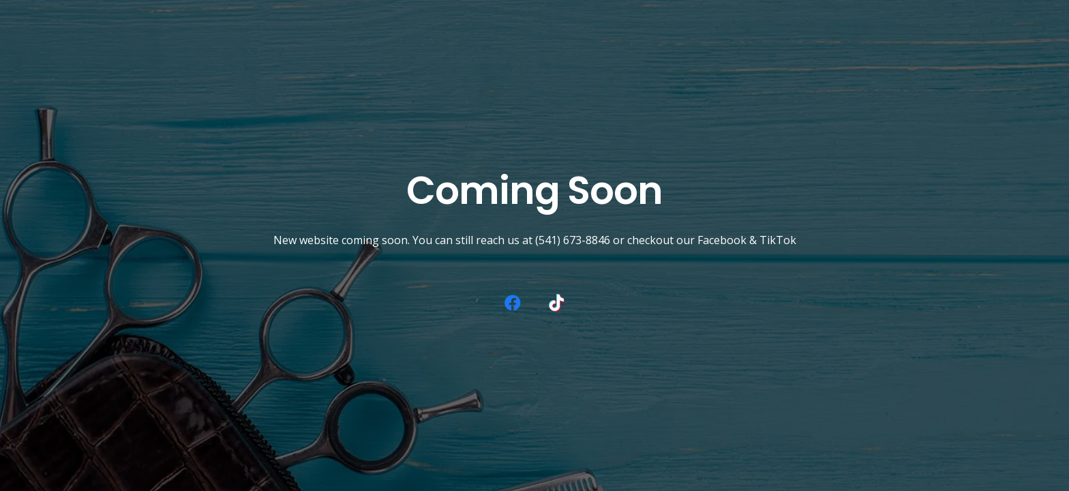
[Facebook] (512, 302)
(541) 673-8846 (572, 240)
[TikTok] (556, 302)
